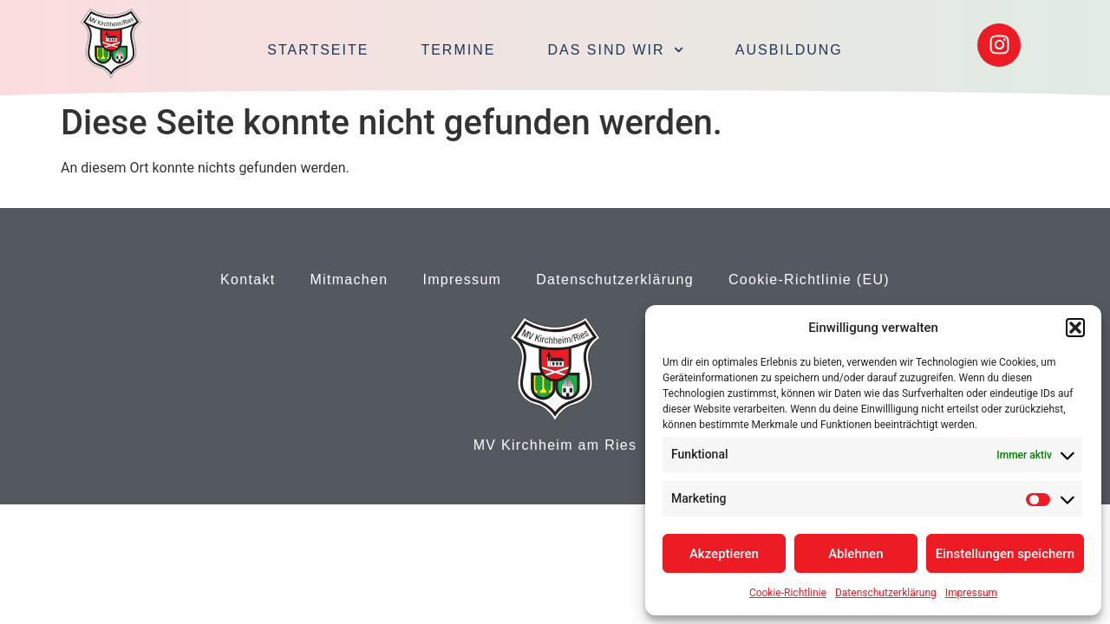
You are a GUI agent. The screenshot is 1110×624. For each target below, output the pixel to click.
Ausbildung (789, 49)
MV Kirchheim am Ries (555, 445)
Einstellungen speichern (1005, 554)
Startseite (318, 49)
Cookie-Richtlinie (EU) (809, 279)
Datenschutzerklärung (886, 593)
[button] (1075, 327)
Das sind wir (614, 49)
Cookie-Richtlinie (787, 593)
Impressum (971, 593)
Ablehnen (855, 554)
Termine (458, 49)
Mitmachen (349, 279)
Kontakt (247, 279)
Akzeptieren (724, 554)
